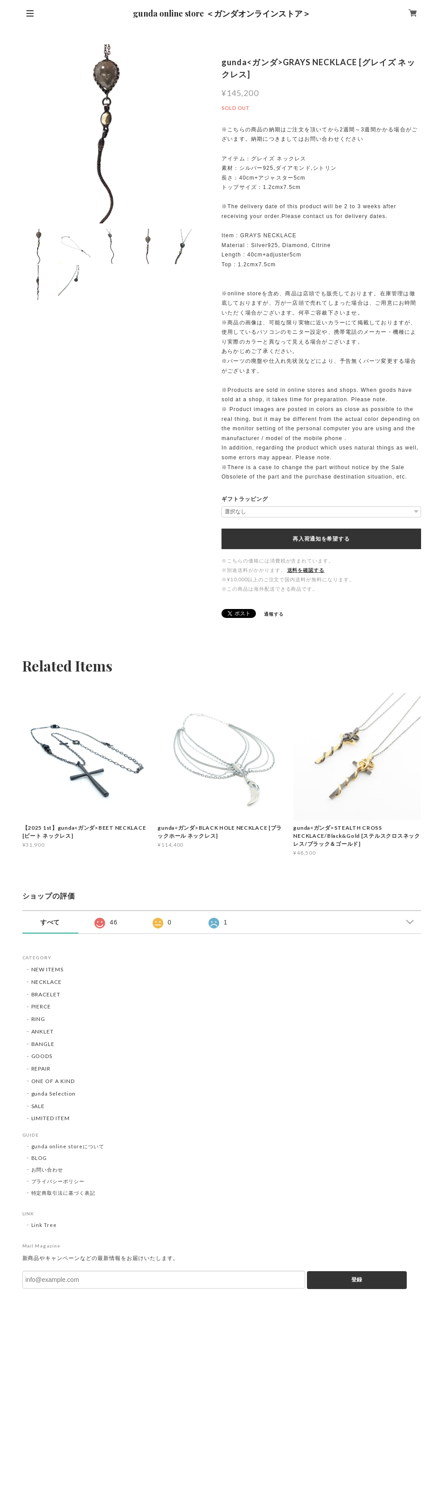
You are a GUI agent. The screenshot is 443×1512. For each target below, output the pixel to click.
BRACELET (46, 994)
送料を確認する (306, 570)
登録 (356, 1280)
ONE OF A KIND (53, 1081)
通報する (274, 614)
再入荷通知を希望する (321, 539)
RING (38, 1019)
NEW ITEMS (47, 969)
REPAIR (41, 1068)
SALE (38, 1106)
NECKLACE (46, 982)
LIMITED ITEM (50, 1118)
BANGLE (43, 1044)
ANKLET (42, 1031)
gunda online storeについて (67, 1146)
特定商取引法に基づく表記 (63, 1193)
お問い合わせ (47, 1169)
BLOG (39, 1158)
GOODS (42, 1056)
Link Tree (44, 1225)
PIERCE (41, 1006)
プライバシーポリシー (58, 1181)
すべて (50, 922)
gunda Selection (53, 1093)
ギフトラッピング (245, 499)
